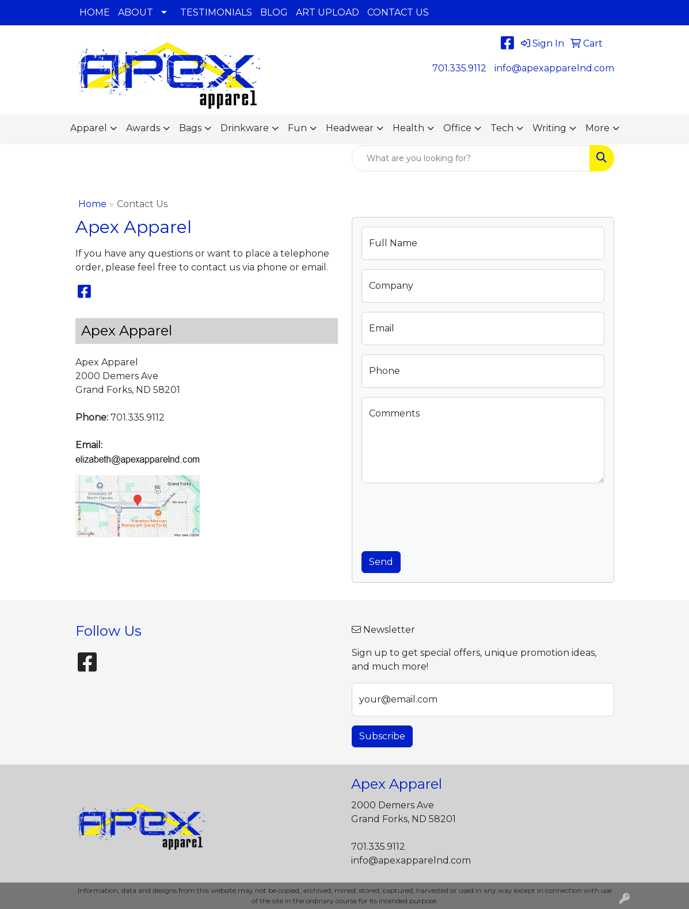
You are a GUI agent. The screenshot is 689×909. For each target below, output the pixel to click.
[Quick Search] (471, 158)
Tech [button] (501, 128)
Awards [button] (143, 128)
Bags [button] (190, 128)
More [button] (597, 128)
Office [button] (457, 128)
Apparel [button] (88, 128)
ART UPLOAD (327, 12)
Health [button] (408, 128)
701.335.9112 (459, 68)
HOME (94, 12)
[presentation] (448, 514)
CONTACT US (398, 12)
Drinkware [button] (244, 128)
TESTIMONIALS (216, 12)
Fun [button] (297, 128)
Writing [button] (549, 128)
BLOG (274, 12)
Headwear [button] (350, 128)
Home (92, 203)
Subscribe (382, 736)
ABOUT (135, 12)
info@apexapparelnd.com (554, 68)
